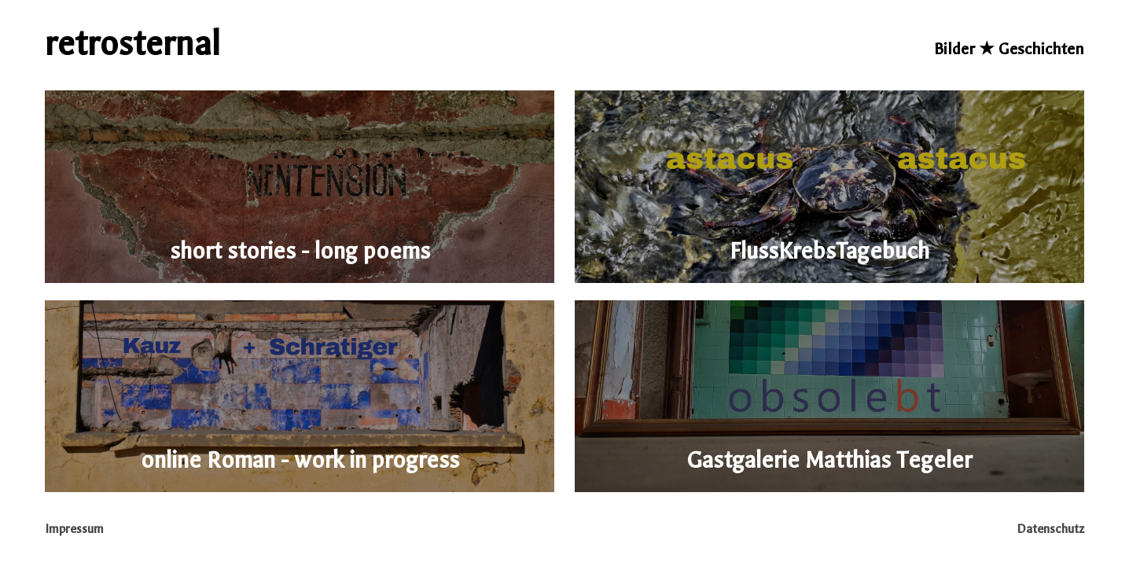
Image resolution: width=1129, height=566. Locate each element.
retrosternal (132, 44)
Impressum (75, 529)
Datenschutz (1050, 529)
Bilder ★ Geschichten (1009, 49)
